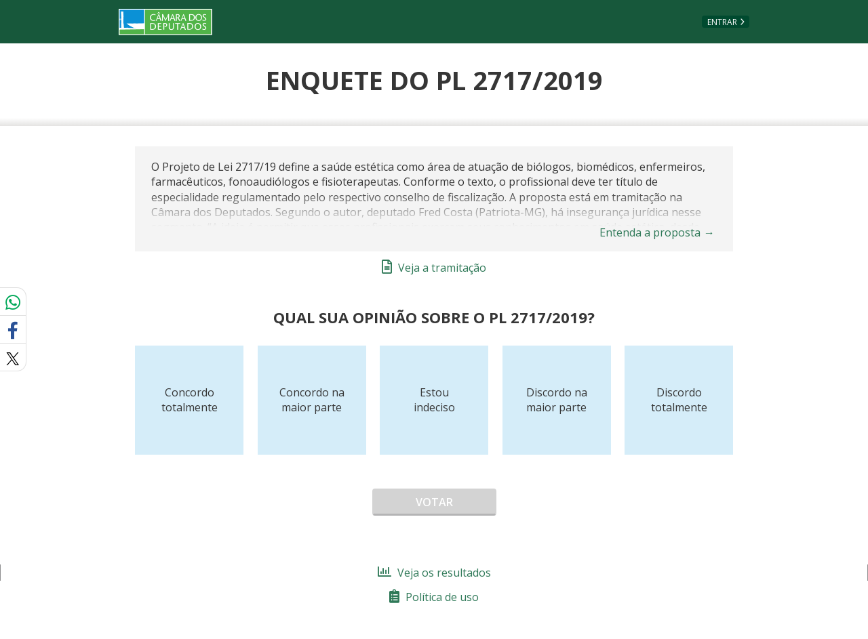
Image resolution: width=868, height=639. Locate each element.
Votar (434, 502)
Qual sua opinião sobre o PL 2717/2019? (434, 317)
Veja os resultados (434, 572)
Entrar (722, 22)
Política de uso (434, 597)
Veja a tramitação (434, 267)
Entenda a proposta (657, 232)
